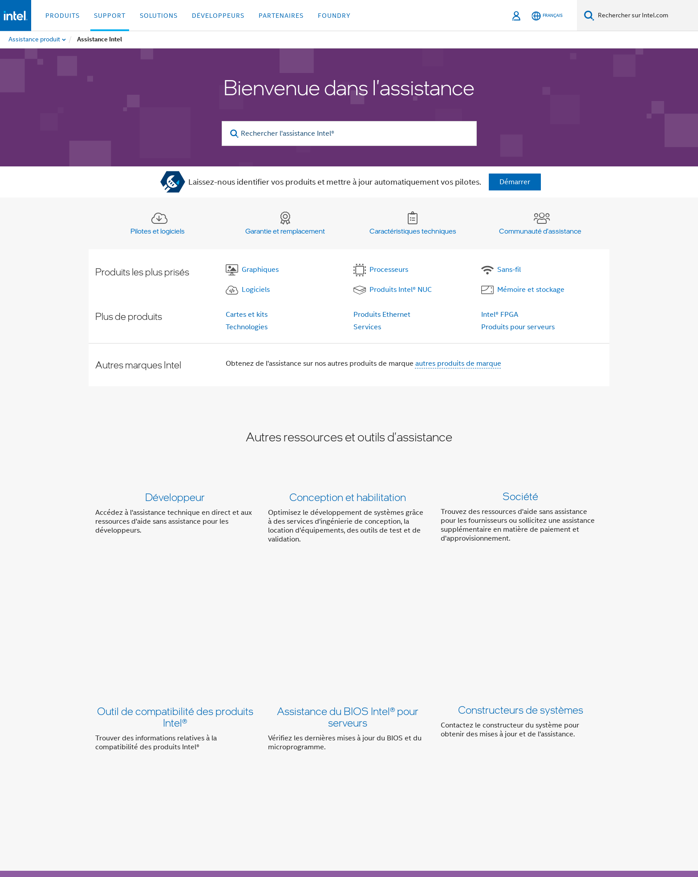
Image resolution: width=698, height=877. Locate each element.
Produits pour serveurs (518, 327)
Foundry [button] (334, 16)
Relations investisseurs (404, 744)
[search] (235, 133)
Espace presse (505, 744)
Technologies (247, 327)
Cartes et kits (247, 314)
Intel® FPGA (499, 314)
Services (367, 327)
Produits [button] (62, 16)
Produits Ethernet (381, 314)
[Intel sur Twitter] (189, 776)
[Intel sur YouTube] (233, 776)
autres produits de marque (458, 363)
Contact (461, 744)
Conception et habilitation (347, 497)
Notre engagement (291, 744)
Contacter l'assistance (410, 692)
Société (520, 497)
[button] (349, 520)
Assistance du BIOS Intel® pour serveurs (347, 610)
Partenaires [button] (281, 16)
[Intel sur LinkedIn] (211, 776)
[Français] (547, 15)
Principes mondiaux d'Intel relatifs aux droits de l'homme (326, 838)
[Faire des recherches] (589, 15)
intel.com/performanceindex (199, 831)
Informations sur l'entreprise (207, 744)
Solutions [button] (159, 16)
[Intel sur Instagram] (255, 776)
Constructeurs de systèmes (520, 605)
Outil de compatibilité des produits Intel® (175, 610)
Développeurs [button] (218, 16)
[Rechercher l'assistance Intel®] (349, 133)
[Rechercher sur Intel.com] (646, 15)
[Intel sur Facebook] (166, 776)
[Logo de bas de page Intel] (113, 793)
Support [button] (110, 16)
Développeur (175, 497)
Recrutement (558, 744)
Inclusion (345, 744)
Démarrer (514, 182)
